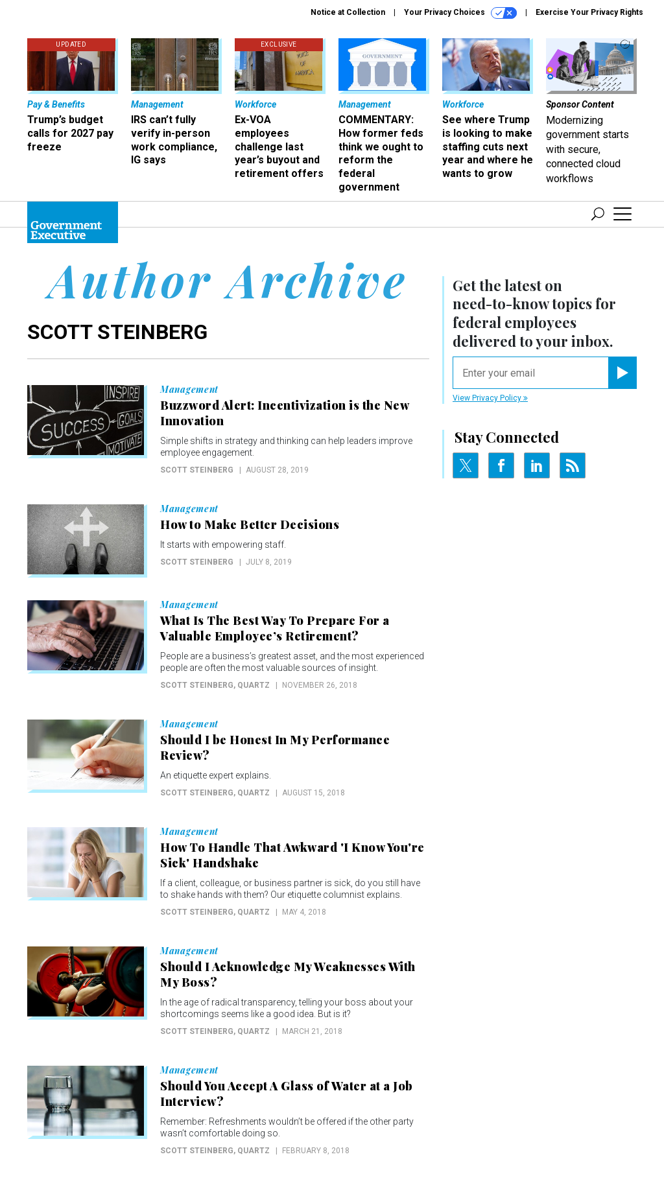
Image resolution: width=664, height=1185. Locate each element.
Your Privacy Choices (460, 13)
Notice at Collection (348, 12)
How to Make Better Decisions (249, 524)
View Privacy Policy (490, 398)
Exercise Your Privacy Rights (589, 12)
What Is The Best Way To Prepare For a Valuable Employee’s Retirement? (275, 628)
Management (189, 389)
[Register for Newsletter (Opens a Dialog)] (622, 372)
